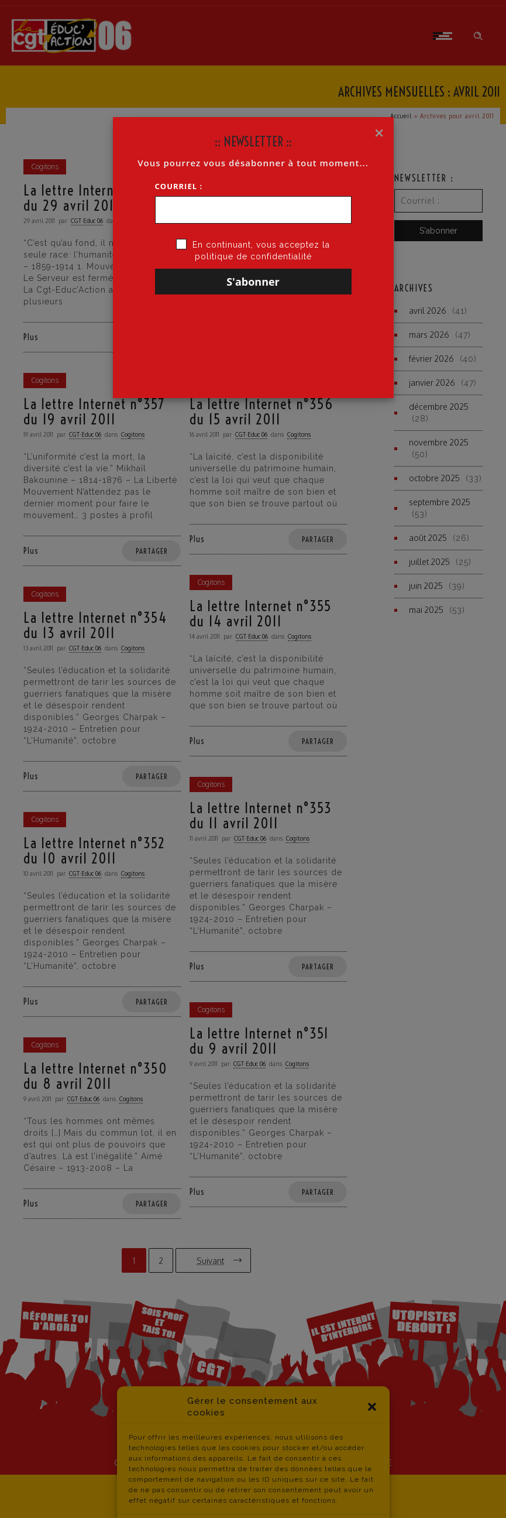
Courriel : (179, 186)
